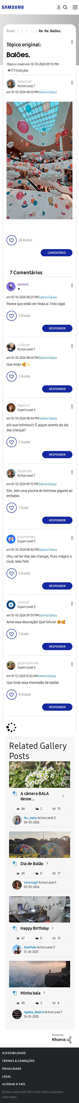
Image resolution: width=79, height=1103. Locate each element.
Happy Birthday (34, 928)
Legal (6, 1076)
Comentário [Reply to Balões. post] (57, 253)
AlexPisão (30, 947)
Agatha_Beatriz (34, 1012)
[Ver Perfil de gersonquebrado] (28, 663)
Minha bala (30, 993)
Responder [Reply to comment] (57, 328)
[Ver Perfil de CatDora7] (23, 602)
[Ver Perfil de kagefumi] (23, 405)
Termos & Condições (18, 1061)
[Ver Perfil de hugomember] (26, 537)
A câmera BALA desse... (34, 796)
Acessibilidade (14, 1053)
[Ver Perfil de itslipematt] (24, 81)
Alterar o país (13, 1084)
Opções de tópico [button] (64, 42)
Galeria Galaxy (48, 92)
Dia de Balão (31, 863)
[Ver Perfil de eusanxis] (23, 284)
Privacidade (11, 1069)
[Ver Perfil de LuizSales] (23, 345)
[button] (65, 82)
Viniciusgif (31, 882)
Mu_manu (30, 818)
